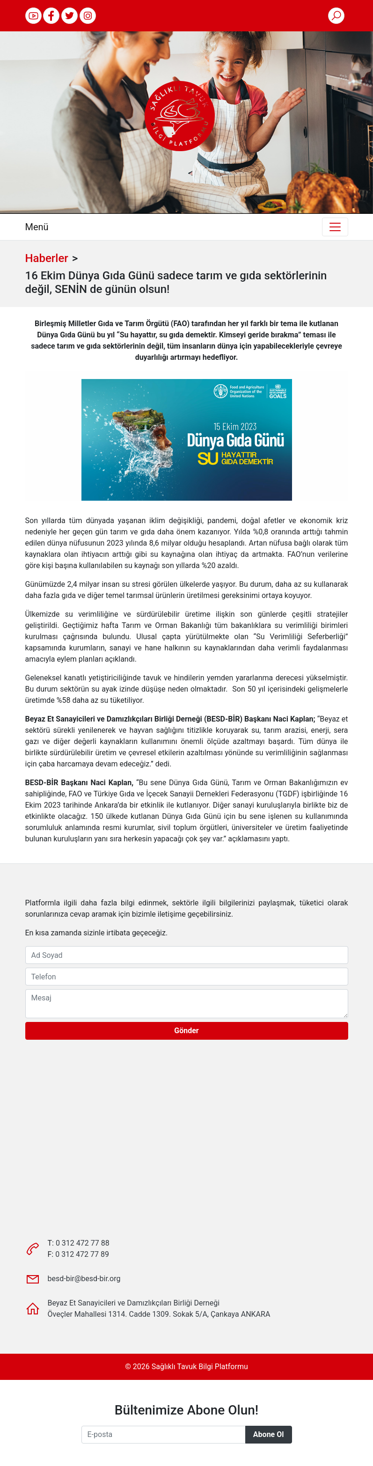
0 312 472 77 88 (83, 1243)
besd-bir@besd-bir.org (84, 1278)
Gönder (186, 1030)
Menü (37, 227)
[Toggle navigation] (335, 227)
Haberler (46, 258)
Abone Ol (268, 1434)
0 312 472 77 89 (82, 1254)
